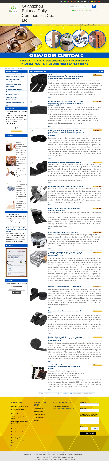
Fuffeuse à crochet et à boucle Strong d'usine (63, 232)
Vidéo (48, 25)
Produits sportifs (11, 99)
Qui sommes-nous (71, 25)
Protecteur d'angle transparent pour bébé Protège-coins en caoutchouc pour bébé (21, 162)
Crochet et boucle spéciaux (14, 89)
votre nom (83, 402)
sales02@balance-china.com (92, 11)
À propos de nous (38, 417)
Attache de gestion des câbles (14, 82)
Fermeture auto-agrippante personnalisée (19, 422)
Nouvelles (37, 25)
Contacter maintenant (16, 131)
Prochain (65, 393)
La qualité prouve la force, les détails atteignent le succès (89, 414)
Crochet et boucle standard (14, 74)
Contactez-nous (60, 25)
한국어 (88, 1)
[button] (107, 46)
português (95, 1)
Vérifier (82, 426)
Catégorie (13, 68)
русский (75, 1)
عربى (64, 1)
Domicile (7, 68)
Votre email (83, 408)
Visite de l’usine (38, 411)
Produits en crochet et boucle (14, 92)
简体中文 (98, 1)
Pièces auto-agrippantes (13, 79)
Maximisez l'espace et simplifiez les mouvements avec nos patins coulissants (16, 230)
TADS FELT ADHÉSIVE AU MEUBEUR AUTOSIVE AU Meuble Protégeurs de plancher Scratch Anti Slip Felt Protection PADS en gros (65, 253)
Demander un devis (94, 25)
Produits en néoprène (12, 94)
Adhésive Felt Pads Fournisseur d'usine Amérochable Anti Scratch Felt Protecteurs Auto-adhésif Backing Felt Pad (65, 366)
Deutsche (71, 1)
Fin (71, 393)
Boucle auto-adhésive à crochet (15, 76)
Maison (15, 25)
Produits (26, 25)
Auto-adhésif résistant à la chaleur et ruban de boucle (65, 186)
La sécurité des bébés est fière (15, 102)
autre (7, 105)
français (68, 1)
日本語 (85, 1)
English (61, 1)
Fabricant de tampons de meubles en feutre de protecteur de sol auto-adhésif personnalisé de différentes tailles (21, 208)
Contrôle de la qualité (83, 25)
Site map (36, 420)
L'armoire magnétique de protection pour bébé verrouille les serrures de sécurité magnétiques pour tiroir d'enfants (21, 149)
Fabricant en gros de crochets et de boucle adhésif (64, 286)
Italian (78, 1)
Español (92, 1)
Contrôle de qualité (39, 414)
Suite (49, 97)
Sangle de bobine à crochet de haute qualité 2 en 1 (64, 162)
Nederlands (81, 1)
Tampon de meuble (11, 97)
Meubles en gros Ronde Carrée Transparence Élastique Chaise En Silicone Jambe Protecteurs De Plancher (21, 175)
